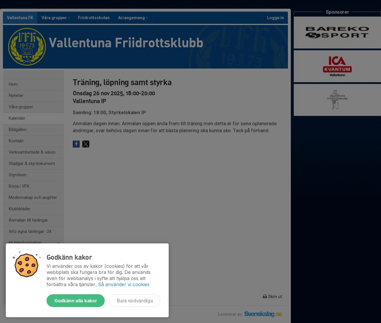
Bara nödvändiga (135, 301)
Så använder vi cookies (123, 284)
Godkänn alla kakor (75, 301)
